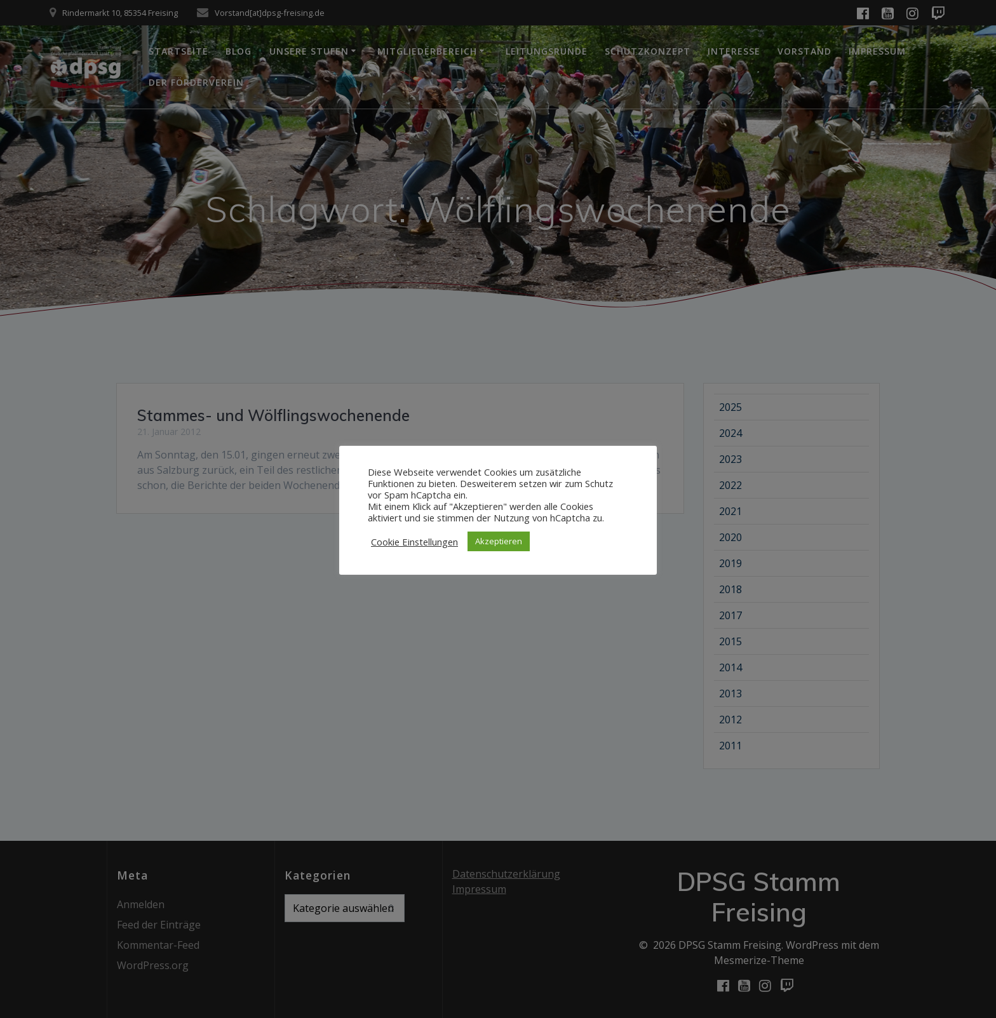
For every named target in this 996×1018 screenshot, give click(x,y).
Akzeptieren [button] (498, 541)
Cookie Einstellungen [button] (414, 541)
